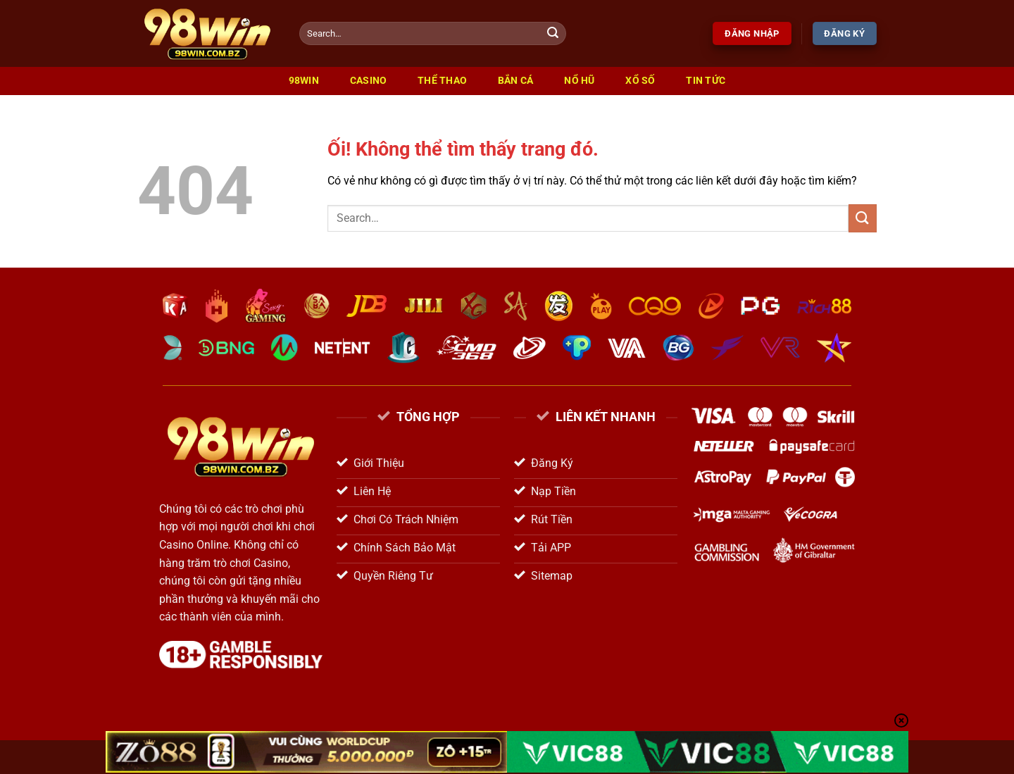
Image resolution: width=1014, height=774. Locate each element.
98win (304, 81)
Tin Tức (705, 81)
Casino (368, 81)
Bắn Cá (516, 81)
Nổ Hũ (579, 81)
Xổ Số (640, 81)
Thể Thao (442, 81)
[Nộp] (553, 34)
